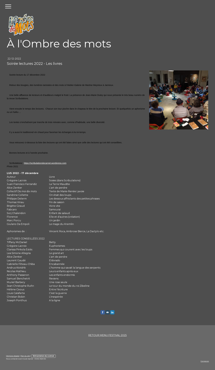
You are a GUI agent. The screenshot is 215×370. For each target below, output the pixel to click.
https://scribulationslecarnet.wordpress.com (45, 163)
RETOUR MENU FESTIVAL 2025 (107, 335)
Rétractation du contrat (43, 356)
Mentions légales (12, 356)
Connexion (205, 361)
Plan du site (25, 356)
